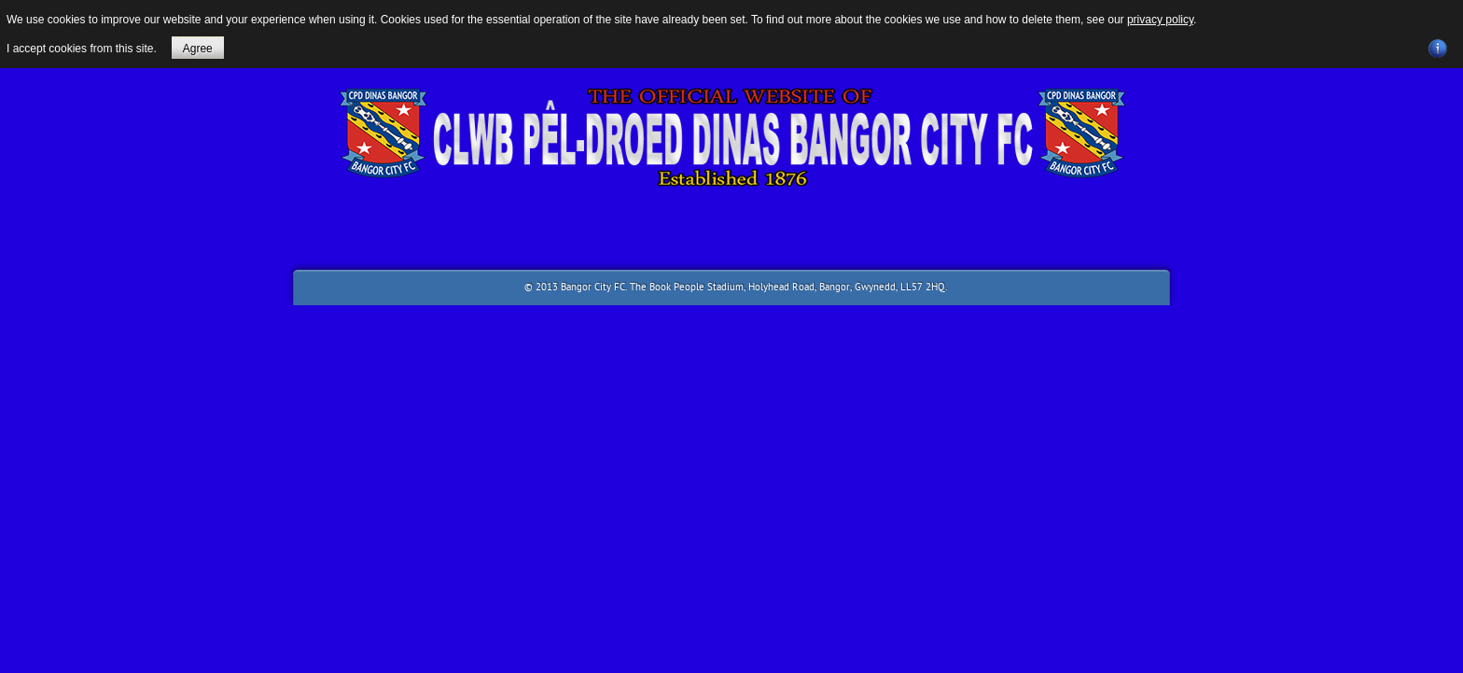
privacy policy (1160, 19)
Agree (198, 48)
